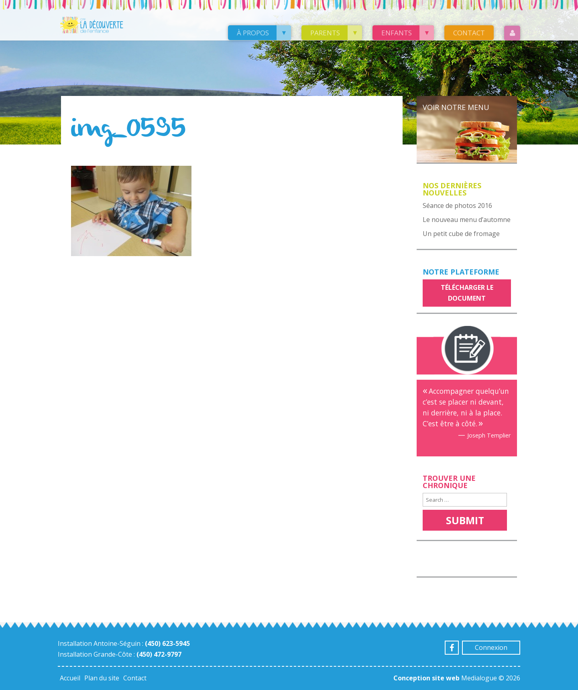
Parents (325, 32)
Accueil (70, 678)
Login (512, 33)
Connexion (491, 647)
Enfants (396, 32)
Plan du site (101, 678)
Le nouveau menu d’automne (467, 219)
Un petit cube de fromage (461, 233)
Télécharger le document (467, 293)
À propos (253, 32)
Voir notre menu (456, 107)
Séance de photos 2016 (457, 205)
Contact (469, 32)
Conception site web (426, 678)
